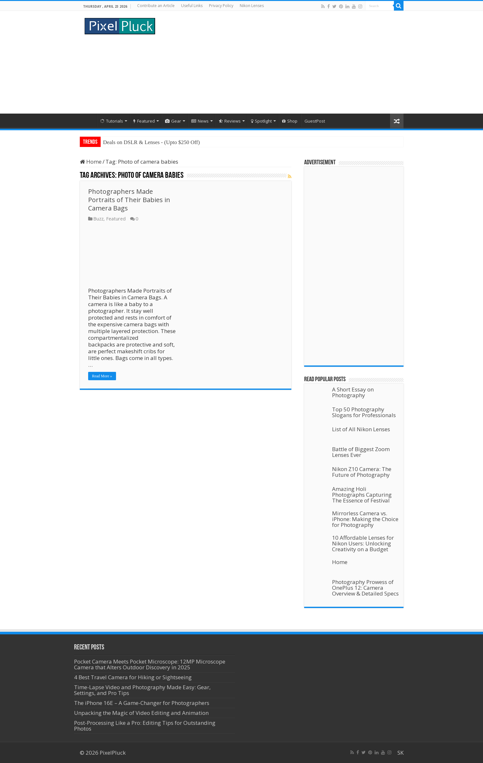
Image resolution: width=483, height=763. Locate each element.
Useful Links (192, 5)
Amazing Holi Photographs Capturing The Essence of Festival (362, 494)
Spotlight (261, 121)
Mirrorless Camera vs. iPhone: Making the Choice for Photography (365, 519)
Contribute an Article (156, 5)
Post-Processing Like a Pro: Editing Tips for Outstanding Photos (144, 725)
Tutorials (111, 121)
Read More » (102, 376)
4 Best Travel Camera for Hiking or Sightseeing (133, 677)
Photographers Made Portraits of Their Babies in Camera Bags (129, 199)
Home (88, 120)
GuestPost (314, 121)
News (200, 121)
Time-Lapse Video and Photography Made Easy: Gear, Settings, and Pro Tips (142, 690)
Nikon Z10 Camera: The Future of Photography (361, 471)
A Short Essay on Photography (353, 392)
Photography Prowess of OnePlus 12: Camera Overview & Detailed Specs (365, 587)
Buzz (98, 219)
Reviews (230, 121)
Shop (289, 121)
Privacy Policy (221, 5)
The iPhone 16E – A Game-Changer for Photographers (142, 703)
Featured (144, 121)
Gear (173, 121)
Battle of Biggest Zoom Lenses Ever (361, 452)
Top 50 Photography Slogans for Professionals (364, 412)
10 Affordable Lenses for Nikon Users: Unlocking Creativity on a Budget (363, 543)
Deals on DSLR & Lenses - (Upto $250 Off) (151, 142)
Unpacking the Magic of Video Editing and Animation (141, 712)
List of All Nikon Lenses (361, 429)
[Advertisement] (282, 62)
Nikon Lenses (252, 5)
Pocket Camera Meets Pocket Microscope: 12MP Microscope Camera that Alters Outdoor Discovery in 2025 (149, 664)
